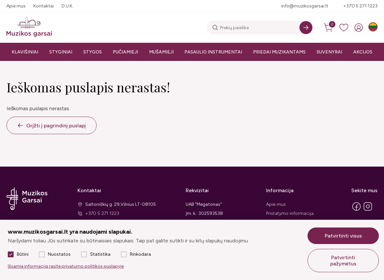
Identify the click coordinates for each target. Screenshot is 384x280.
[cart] (329, 27)
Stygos (92, 52)
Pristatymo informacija (290, 213)
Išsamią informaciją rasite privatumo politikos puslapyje (66, 266)
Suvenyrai (329, 52)
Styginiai (60, 52)
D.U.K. (67, 6)
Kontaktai (43, 6)
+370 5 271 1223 (360, 6)
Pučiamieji (125, 52)
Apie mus (16, 6)
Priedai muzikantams (279, 52)
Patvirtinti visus (343, 236)
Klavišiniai (25, 52)
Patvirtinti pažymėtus (343, 260)
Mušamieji (161, 52)
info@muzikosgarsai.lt (304, 6)
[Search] (305, 27)
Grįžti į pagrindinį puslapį (56, 125)
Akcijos (362, 52)
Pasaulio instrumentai (213, 52)
